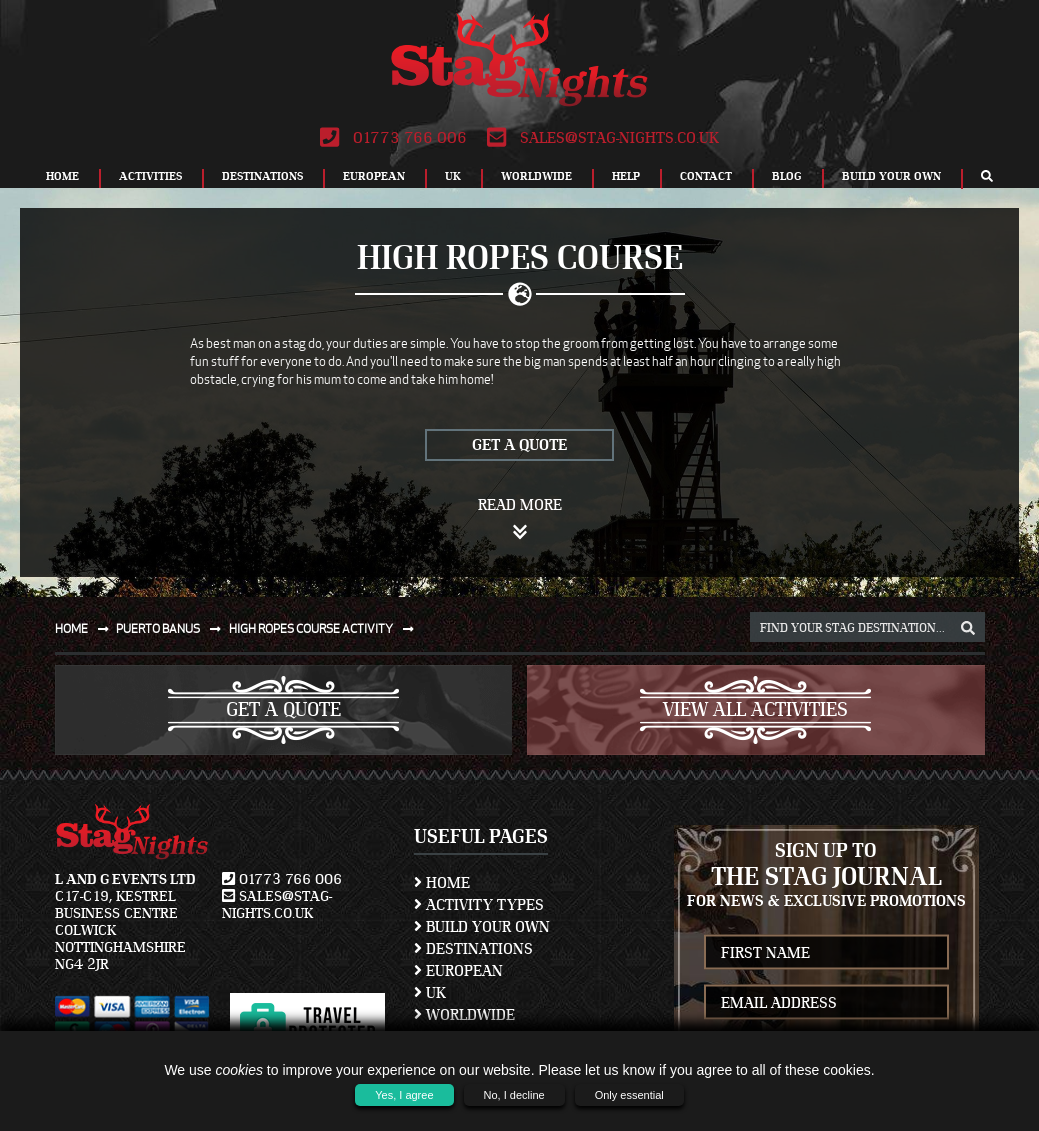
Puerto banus (172, 628)
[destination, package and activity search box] (867, 627)
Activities (150, 176)
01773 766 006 (393, 138)
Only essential (629, 1095)
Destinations (262, 176)
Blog (787, 176)
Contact (706, 176)
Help (626, 176)
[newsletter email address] (826, 1002)
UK (453, 176)
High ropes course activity (325, 628)
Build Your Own (891, 176)
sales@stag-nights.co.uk (603, 138)
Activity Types (479, 905)
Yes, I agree (404, 1095)
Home (62, 176)
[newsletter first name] (826, 952)
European (374, 176)
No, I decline (514, 1095)
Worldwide (536, 176)
